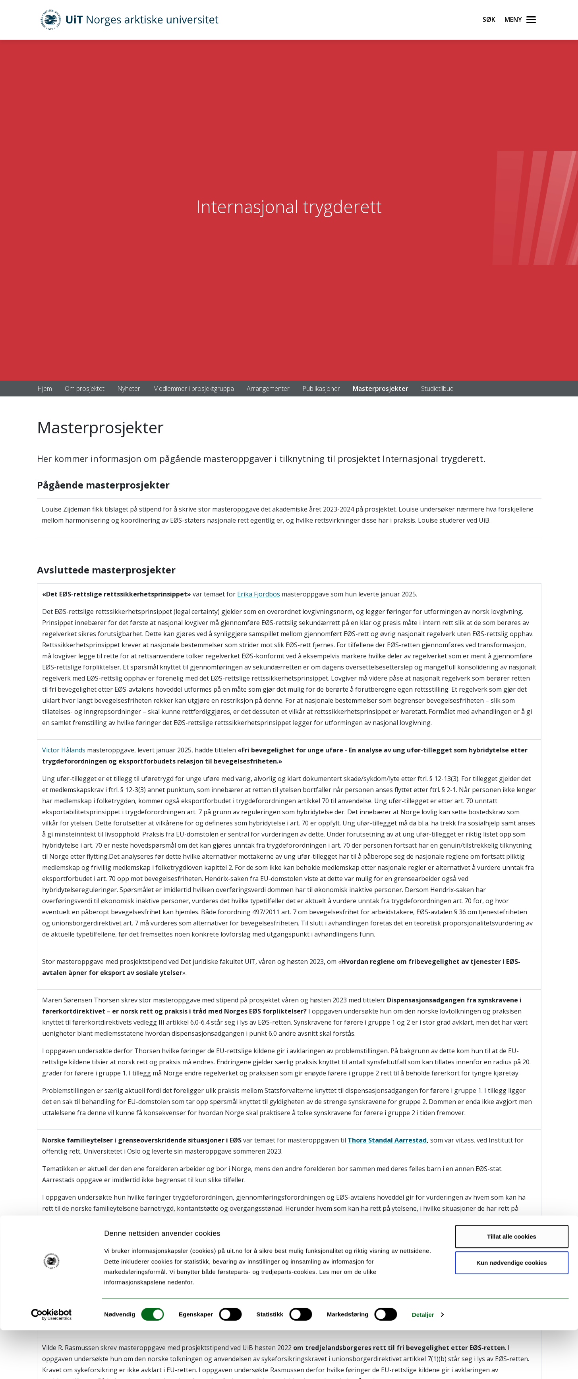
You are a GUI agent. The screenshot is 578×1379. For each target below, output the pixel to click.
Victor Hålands (63, 750)
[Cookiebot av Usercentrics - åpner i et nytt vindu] (51, 1363)
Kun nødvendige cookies (511, 1311)
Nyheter (128, 388)
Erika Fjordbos (258, 594)
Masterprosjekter (380, 388)
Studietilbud (437, 388)
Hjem (44, 388)
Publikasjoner (321, 388)
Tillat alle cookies (511, 1285)
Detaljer (423, 1363)
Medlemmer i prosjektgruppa (193, 388)
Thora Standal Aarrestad (387, 1140)
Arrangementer (268, 388)
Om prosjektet (84, 388)
